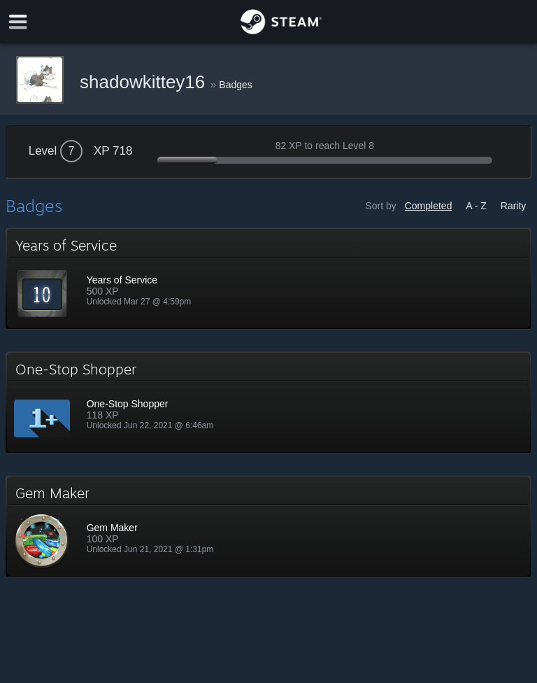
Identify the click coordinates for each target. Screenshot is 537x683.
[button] (269, 278)
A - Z (476, 205)
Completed (428, 205)
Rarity (514, 205)
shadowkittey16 (145, 81)
